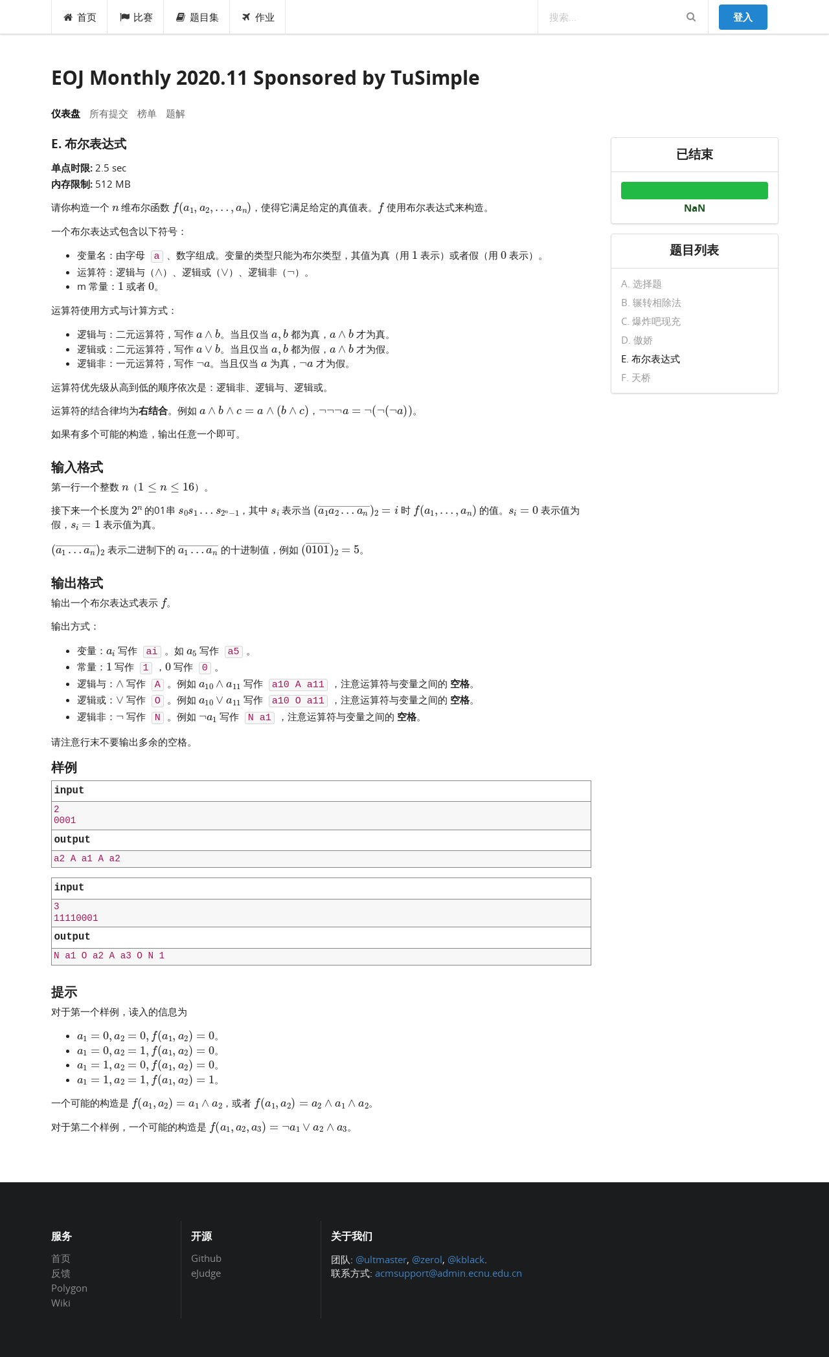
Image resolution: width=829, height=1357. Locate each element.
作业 (258, 16)
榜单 (147, 113)
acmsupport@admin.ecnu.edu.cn (448, 1272)
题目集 (197, 16)
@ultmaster (381, 1259)
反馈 (61, 1272)
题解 (175, 113)
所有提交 (108, 113)
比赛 (136, 16)
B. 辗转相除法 (651, 302)
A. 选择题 (641, 284)
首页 (80, 16)
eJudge (206, 1272)
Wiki (61, 1302)
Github (206, 1258)
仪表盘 (65, 113)
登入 (743, 16)
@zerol (427, 1259)
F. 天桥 (636, 377)
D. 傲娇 (637, 339)
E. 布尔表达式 (650, 358)
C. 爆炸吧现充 (651, 320)
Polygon (69, 1287)
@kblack (466, 1259)
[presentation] (115, 206)
